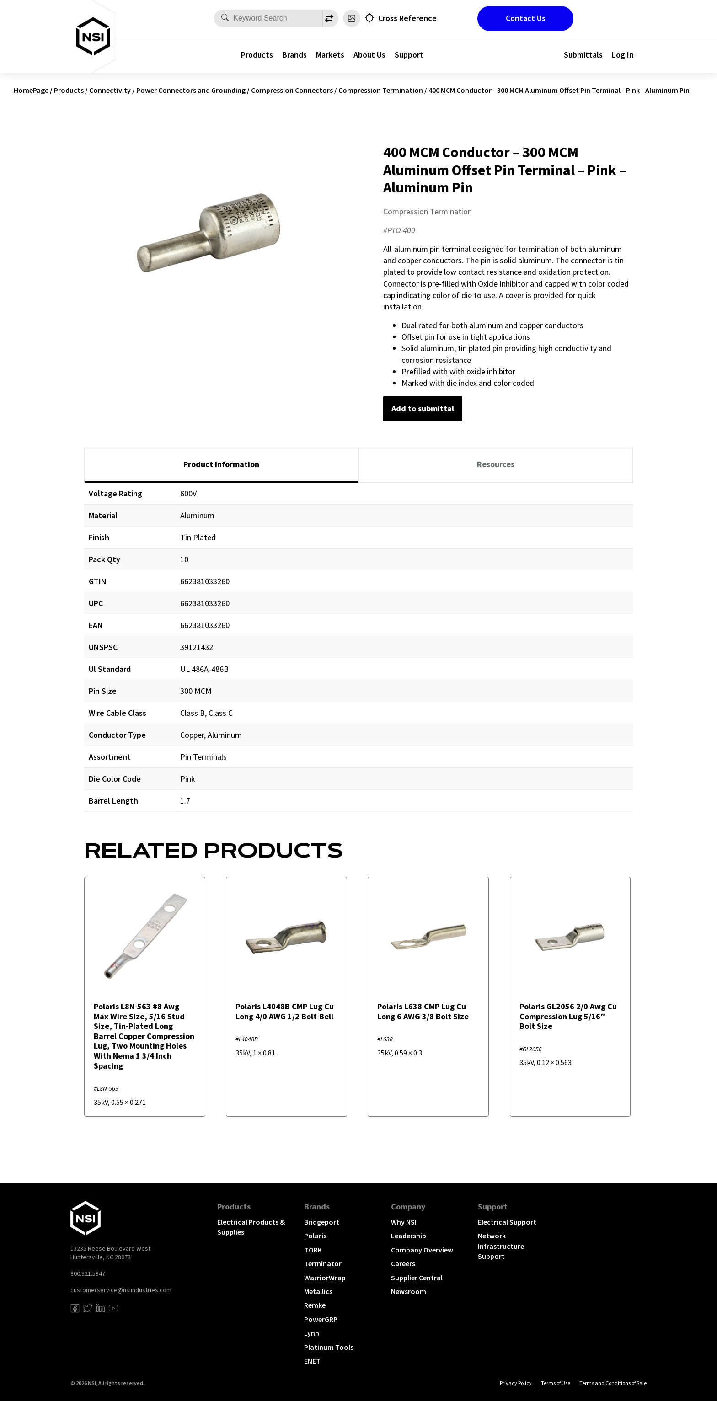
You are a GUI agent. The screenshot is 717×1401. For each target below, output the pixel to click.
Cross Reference (407, 18)
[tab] (221, 464)
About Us (369, 54)
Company (408, 1206)
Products (257, 54)
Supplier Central (417, 1277)
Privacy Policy (516, 1383)
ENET (312, 1360)
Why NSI (404, 1221)
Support (409, 54)
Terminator (323, 1263)
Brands (294, 54)
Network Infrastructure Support (501, 1246)
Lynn (311, 1332)
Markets (330, 54)
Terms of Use (555, 1383)
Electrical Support (507, 1221)
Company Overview (422, 1249)
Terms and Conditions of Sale (613, 1383)
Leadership (408, 1235)
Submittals (583, 54)
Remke (315, 1305)
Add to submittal (422, 408)
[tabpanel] (358, 654)
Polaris (315, 1235)
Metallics (318, 1291)
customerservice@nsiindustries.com (120, 1290)
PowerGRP (320, 1319)
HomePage (31, 90)
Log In (623, 54)
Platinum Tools (328, 1347)
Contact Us (526, 18)
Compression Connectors (292, 90)
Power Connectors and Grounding (191, 90)
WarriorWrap (325, 1277)
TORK (313, 1249)
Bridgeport (321, 1221)
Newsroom (408, 1291)
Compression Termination (380, 90)
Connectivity (110, 90)
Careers (403, 1263)
